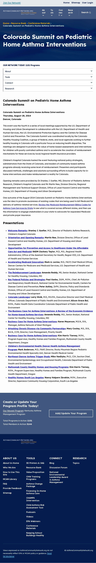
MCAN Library (10, 479)
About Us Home (11, 463)
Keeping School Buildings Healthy (35, 534)
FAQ (5, 484)
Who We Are (9, 467)
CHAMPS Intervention (32, 499)
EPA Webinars (33, 521)
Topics (76, 463)
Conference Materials (39, 23)
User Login (87, 2)
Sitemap (76, 2)
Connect (61, 13)
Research (70, 13)
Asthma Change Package (34, 485)
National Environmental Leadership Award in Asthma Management (59, 477)
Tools (51, 13)
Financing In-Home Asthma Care (36, 492)
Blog (52, 463)
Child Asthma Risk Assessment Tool (35, 506)
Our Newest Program (13, 410)
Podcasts (31, 512)
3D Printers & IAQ (35, 463)
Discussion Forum (58, 467)
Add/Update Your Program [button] (71, 413)
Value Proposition (35, 472)
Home (66, 2)
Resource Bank (18, 23)
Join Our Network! (12, 2)
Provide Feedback (12, 488)
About (44, 13)
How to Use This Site (11, 473)
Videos (29, 516)
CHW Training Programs (33, 477)
